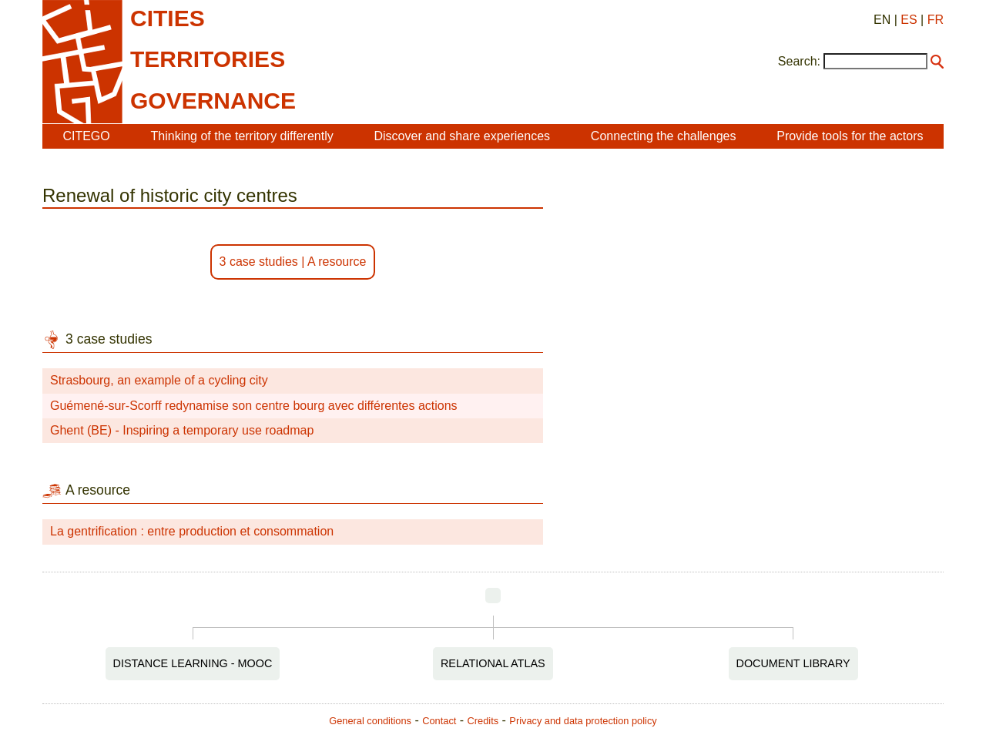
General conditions (370, 721)
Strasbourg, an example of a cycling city (159, 380)
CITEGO (85, 136)
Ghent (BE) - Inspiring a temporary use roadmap (182, 430)
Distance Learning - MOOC (193, 663)
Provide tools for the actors (849, 136)
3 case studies (259, 261)
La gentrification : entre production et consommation (192, 531)
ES (908, 19)
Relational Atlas (493, 663)
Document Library (793, 663)
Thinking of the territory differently (242, 136)
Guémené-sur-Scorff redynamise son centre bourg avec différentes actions (254, 405)
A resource (336, 261)
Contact (439, 721)
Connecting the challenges (663, 136)
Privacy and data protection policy (582, 721)
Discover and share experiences (462, 136)
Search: (799, 61)
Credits (483, 721)
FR (935, 19)
